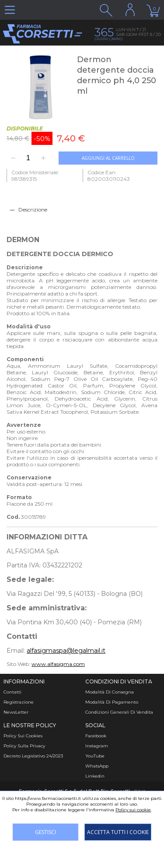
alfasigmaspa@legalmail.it (66, 651)
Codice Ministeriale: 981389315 (35, 175)
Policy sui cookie (133, 810)
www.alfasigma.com (58, 664)
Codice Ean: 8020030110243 (108, 175)
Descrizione (32, 209)
